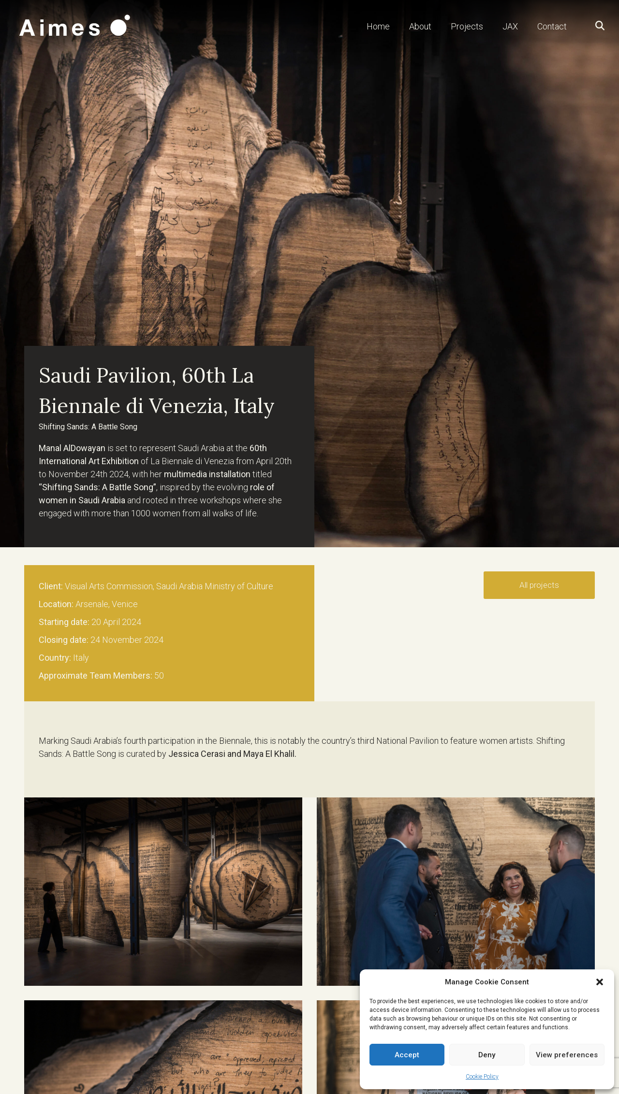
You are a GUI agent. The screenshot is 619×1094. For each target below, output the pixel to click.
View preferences (567, 1055)
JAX (510, 26)
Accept (407, 1055)
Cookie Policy (482, 1076)
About (420, 26)
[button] (599, 982)
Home (378, 26)
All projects (539, 585)
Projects (467, 26)
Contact (552, 26)
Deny (486, 1055)
